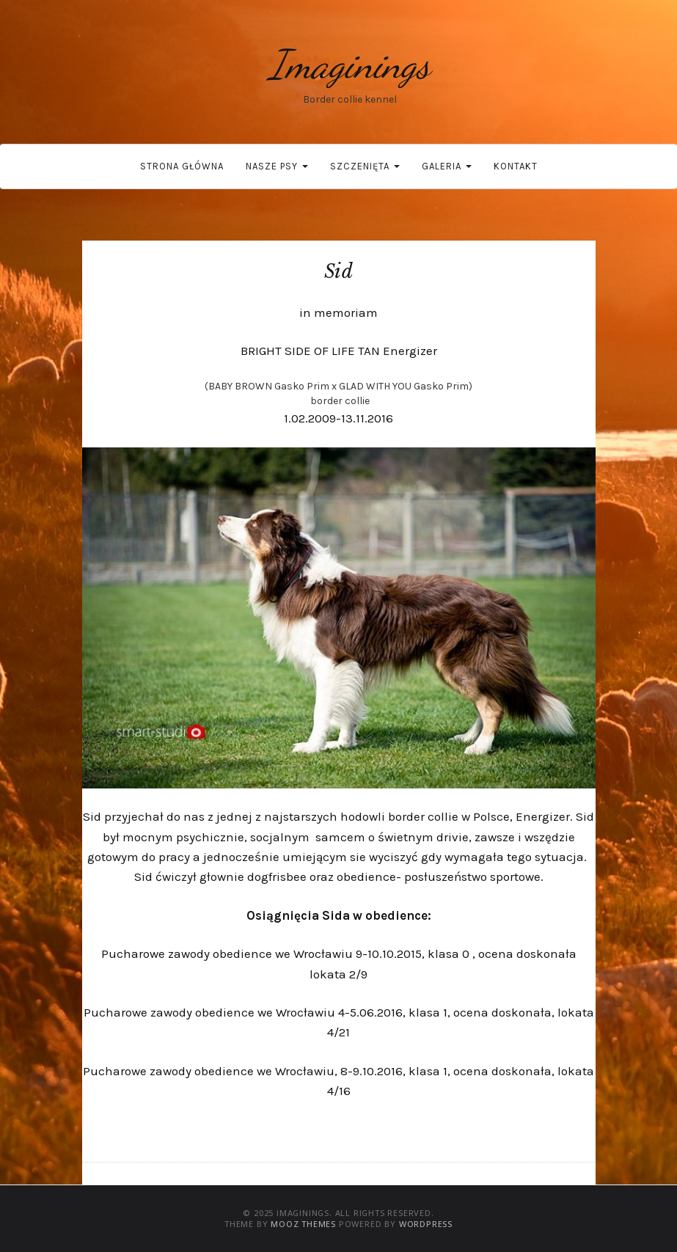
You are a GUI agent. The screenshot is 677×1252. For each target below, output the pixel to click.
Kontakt (516, 166)
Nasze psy (277, 166)
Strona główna (182, 166)
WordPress (426, 1223)
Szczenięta (365, 166)
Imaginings (349, 64)
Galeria (447, 166)
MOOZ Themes (303, 1223)
